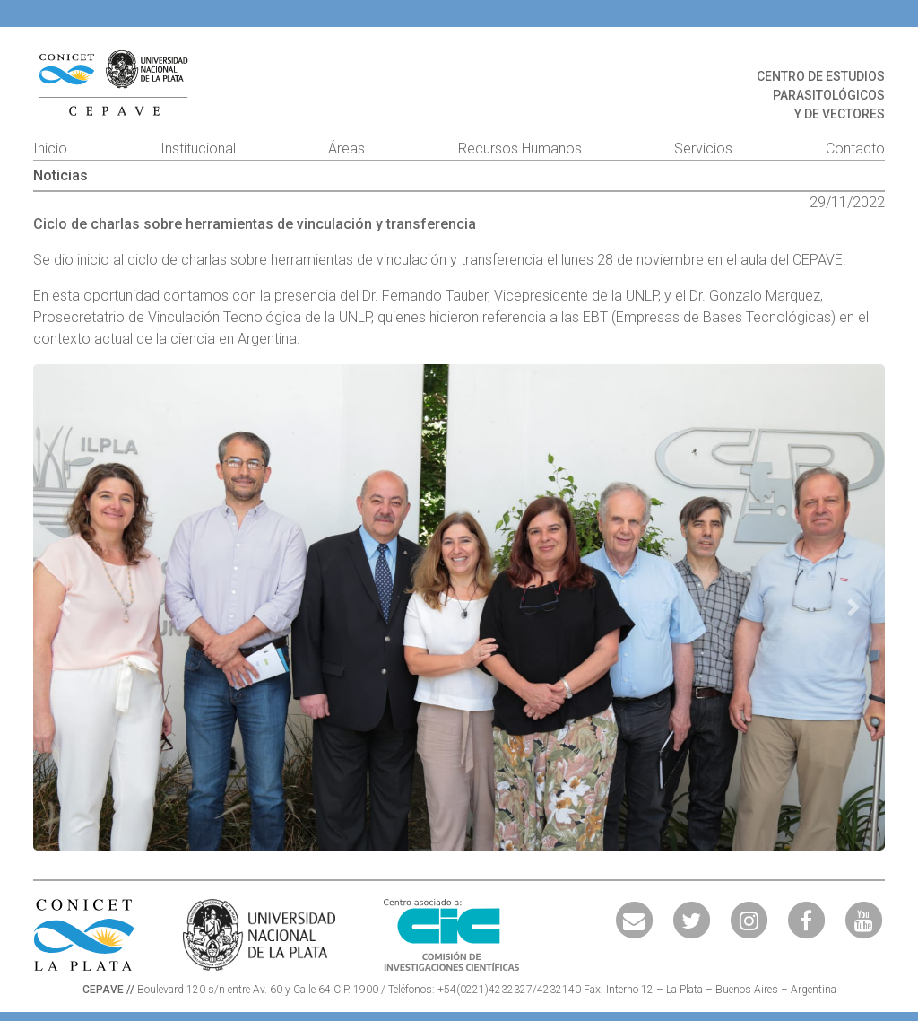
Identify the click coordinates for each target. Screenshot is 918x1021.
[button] (64, 607)
